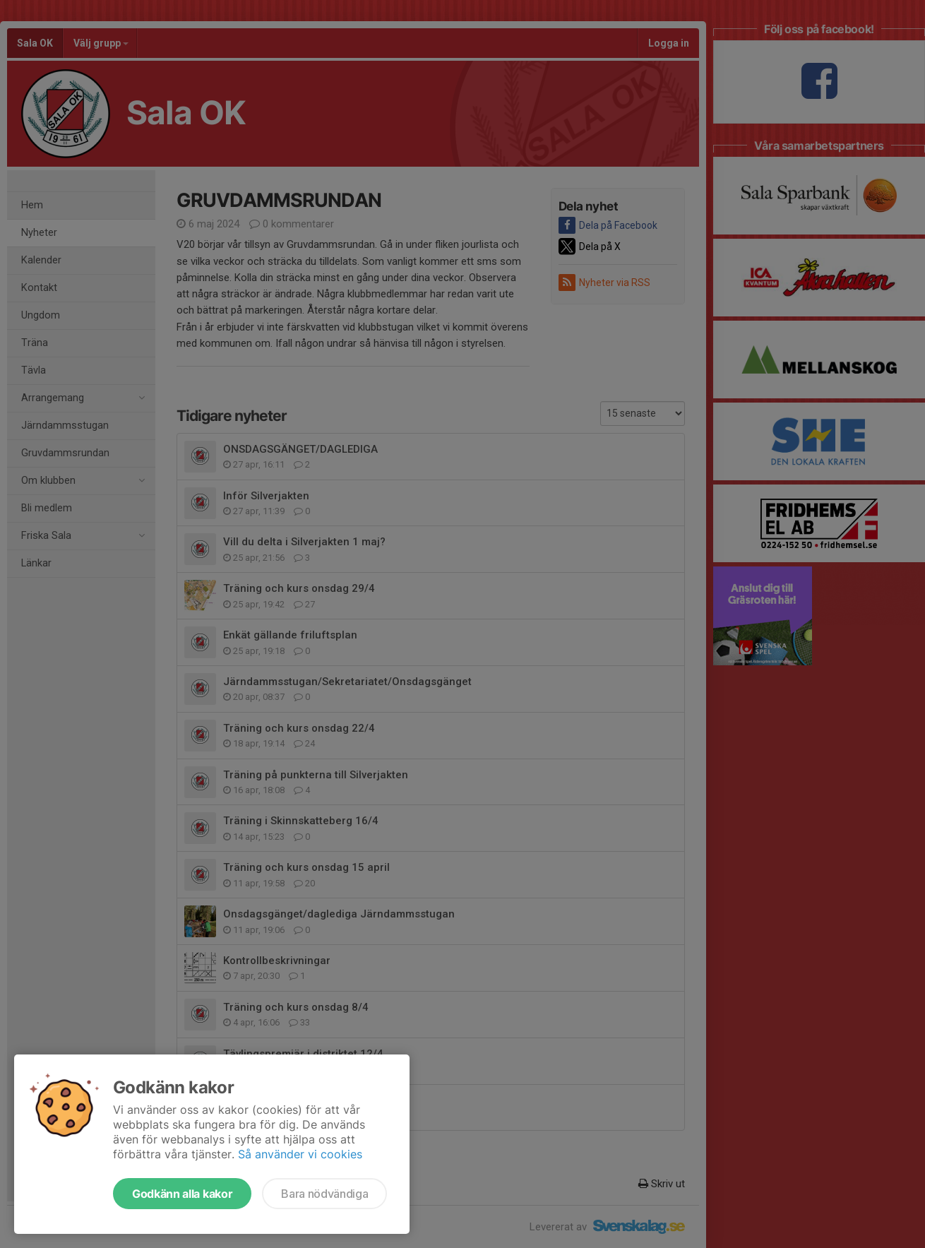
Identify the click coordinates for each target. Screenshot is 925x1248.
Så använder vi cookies (300, 1154)
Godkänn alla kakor (182, 1194)
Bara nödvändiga (324, 1194)
